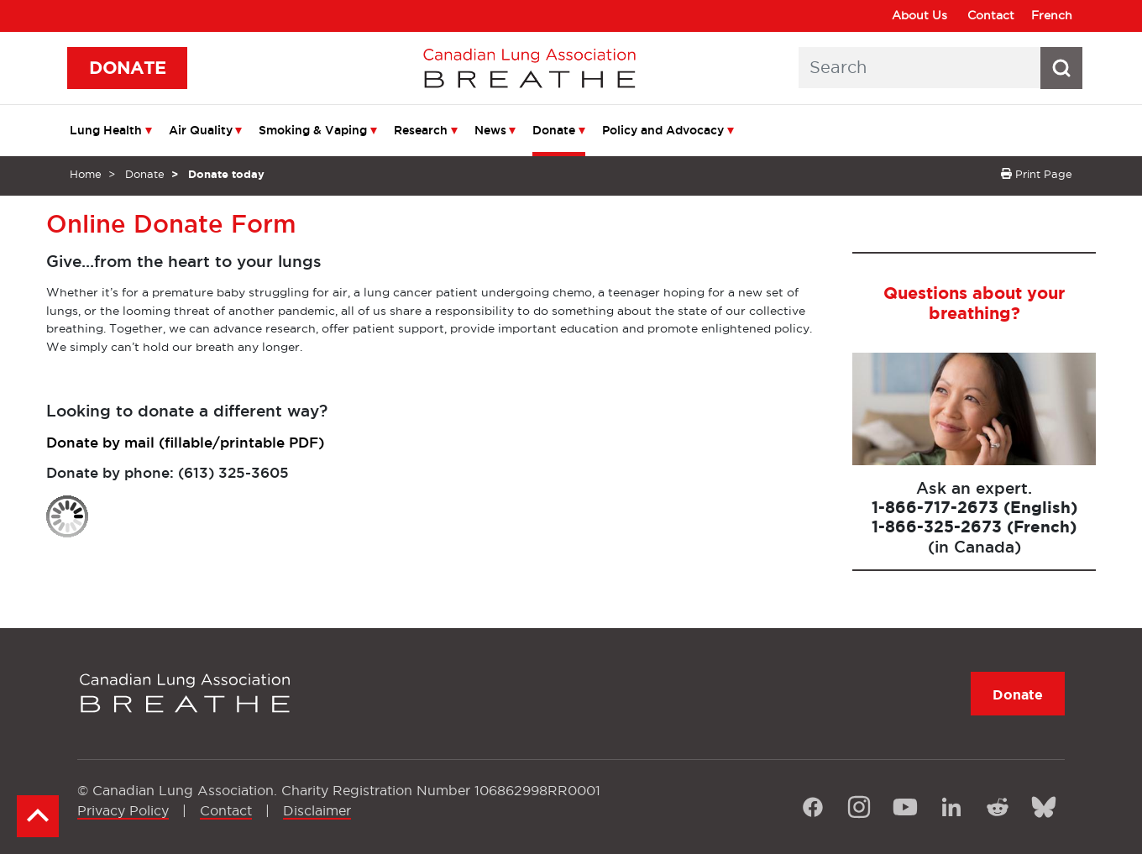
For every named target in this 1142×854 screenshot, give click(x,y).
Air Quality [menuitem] (201, 130)
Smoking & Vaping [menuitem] (313, 130)
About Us (919, 15)
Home (86, 174)
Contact (990, 15)
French (1051, 15)
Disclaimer (317, 810)
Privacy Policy (123, 810)
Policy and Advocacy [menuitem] (663, 130)
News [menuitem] (490, 130)
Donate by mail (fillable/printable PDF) (185, 442)
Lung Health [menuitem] (106, 130)
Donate (145, 174)
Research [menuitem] (421, 130)
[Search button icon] (1061, 68)
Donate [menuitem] (553, 130)
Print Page (1036, 174)
